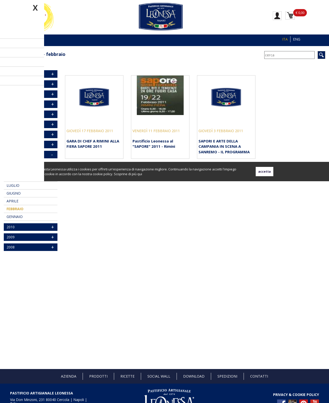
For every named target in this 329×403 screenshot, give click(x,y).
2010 (11, 227)
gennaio (15, 216)
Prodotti (98, 376)
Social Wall (158, 376)
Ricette (127, 376)
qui (139, 174)
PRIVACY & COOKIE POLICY (296, 394)
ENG (296, 39)
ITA (285, 39)
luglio (13, 185)
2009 (11, 237)
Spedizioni (227, 376)
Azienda (68, 376)
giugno (14, 193)
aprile (12, 201)
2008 (11, 247)
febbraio (55, 54)
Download (194, 376)
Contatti (259, 376)
